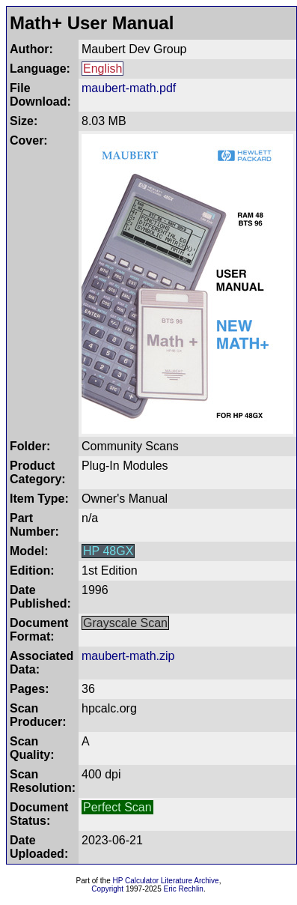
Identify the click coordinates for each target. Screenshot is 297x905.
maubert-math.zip (128, 656)
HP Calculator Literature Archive (166, 881)
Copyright (107, 889)
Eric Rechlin (183, 889)
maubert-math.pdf (129, 88)
